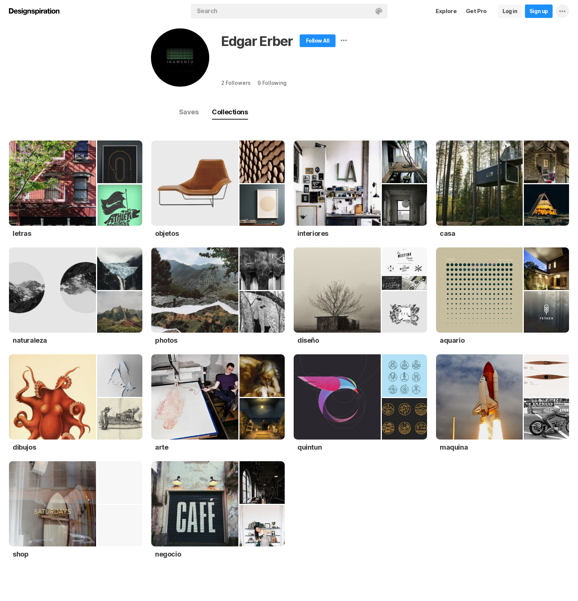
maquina (454, 447)
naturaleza (30, 340)
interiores (312, 233)
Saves (189, 112)
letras (22, 233)
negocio (168, 554)
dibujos (24, 447)
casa (447, 233)
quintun (309, 447)
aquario (452, 340)
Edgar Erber (257, 41)
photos (166, 340)
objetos (167, 233)
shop (20, 554)
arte (161, 447)
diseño (308, 340)
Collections (230, 112)
